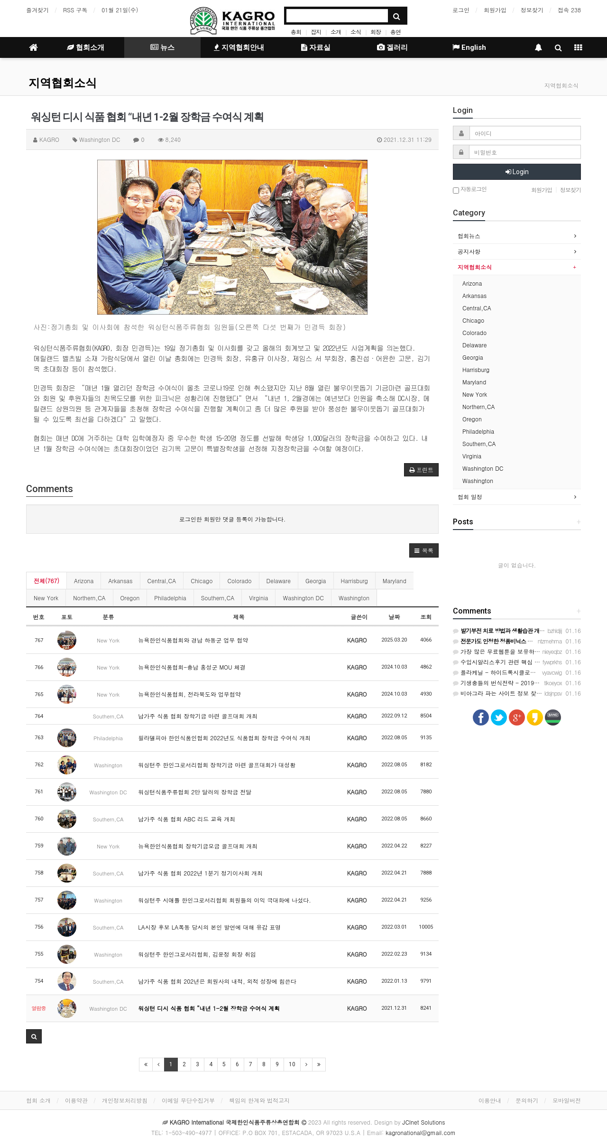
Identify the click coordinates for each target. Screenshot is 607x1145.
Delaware (279, 581)
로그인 (460, 10)
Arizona (83, 581)
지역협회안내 (239, 47)
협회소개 (85, 47)
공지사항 (469, 251)
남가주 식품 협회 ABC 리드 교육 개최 (186, 819)
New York (46, 598)
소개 (336, 32)
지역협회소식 (62, 83)
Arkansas (120, 581)
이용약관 (76, 1100)
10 (292, 1064)
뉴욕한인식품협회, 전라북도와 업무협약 (189, 694)
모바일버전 (566, 1100)
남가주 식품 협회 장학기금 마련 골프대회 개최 (198, 716)
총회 (296, 32)
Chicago (201, 581)
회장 (375, 32)
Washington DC (303, 598)
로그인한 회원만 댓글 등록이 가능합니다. (232, 519)
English (469, 47)
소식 (355, 32)
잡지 (316, 32)
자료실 (316, 47)
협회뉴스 (469, 236)
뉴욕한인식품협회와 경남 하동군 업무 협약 (193, 640)
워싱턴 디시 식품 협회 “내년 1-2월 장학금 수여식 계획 (209, 1008)
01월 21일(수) (119, 10)
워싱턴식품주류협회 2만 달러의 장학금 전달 (194, 792)
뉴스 (162, 47)
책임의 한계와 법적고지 (259, 1100)
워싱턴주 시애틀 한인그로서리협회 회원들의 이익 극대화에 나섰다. (224, 900)
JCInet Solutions (424, 1122)
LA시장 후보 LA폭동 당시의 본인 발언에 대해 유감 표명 (209, 927)
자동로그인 (470, 190)
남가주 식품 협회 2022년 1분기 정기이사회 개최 (200, 873)
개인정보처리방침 (124, 1100)
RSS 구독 (75, 10)
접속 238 (569, 10)
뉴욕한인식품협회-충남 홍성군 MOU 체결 (192, 667)
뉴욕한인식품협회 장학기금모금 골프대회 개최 (198, 846)
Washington (354, 598)
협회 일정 (470, 497)
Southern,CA (218, 598)
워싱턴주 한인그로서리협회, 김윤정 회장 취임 (197, 954)
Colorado (239, 581)
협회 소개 (38, 1100)
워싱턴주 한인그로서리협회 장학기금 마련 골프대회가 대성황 (216, 765)
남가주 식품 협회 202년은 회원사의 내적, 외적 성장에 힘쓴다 (217, 981)
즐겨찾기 (37, 10)
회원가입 (495, 10)
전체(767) (46, 581)
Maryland (394, 581)
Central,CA (161, 581)
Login (517, 172)
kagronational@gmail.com (421, 1132)
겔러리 (392, 47)
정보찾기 (532, 10)
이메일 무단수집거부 (188, 1100)
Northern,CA (89, 598)
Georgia (315, 581)
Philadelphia (170, 598)
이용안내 (489, 1100)
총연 (395, 32)
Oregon (130, 598)
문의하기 (526, 1100)
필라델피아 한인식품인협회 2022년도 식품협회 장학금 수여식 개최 (224, 738)
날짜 (394, 617)
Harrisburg (354, 581)
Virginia (258, 598)
